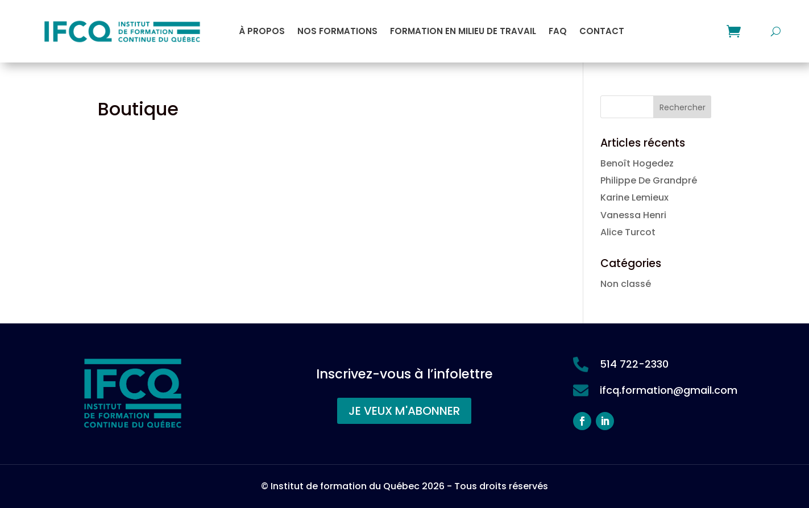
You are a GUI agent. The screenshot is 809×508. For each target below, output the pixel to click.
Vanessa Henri (633, 215)
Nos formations (337, 31)
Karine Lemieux (634, 197)
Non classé (625, 283)
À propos (262, 31)
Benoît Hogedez (637, 163)
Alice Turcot (628, 232)
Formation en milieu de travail (463, 31)
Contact (601, 31)
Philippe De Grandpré (648, 180)
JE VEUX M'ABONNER (404, 411)
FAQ (558, 31)
